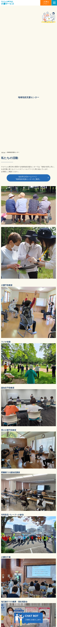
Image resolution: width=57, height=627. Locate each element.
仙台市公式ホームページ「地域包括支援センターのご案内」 (27, 178)
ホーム (3, 152)
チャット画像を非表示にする (44, 614)
